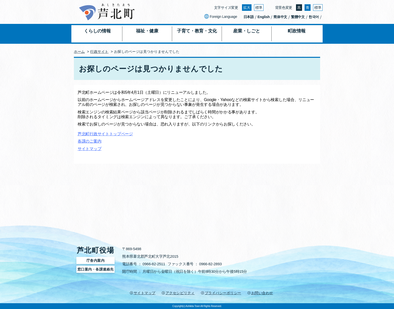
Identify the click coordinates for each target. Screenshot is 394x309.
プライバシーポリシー (223, 293)
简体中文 (280, 17)
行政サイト (99, 52)
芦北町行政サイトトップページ (105, 134)
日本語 (248, 17)
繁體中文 (298, 17)
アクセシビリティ (180, 293)
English (264, 17)
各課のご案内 (89, 141)
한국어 (314, 17)
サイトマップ (89, 149)
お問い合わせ (262, 293)
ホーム (79, 52)
